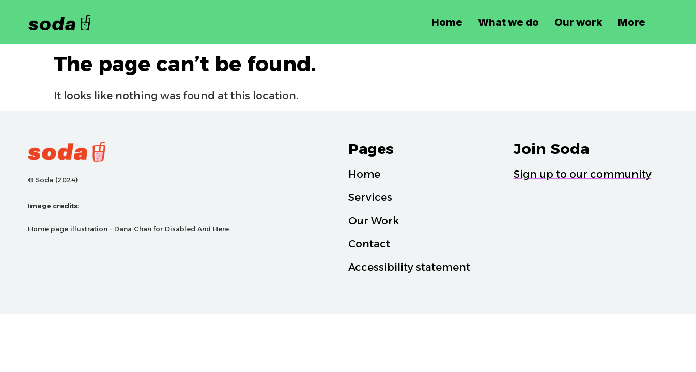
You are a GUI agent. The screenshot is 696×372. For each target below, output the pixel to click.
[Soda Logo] (183, 152)
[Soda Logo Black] (80, 22)
